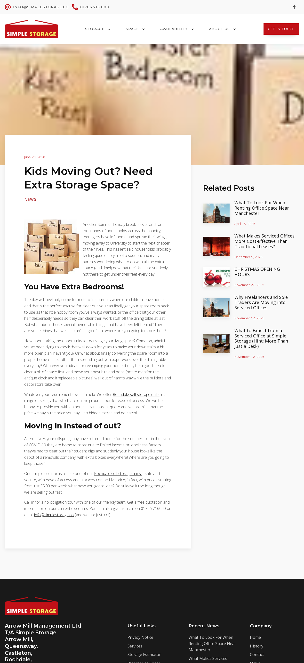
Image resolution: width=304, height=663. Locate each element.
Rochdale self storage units (136, 394)
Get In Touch (281, 28)
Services (135, 646)
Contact (257, 654)
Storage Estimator (144, 654)
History (256, 646)
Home (255, 637)
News (30, 199)
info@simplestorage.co (54, 514)
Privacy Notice (140, 637)
